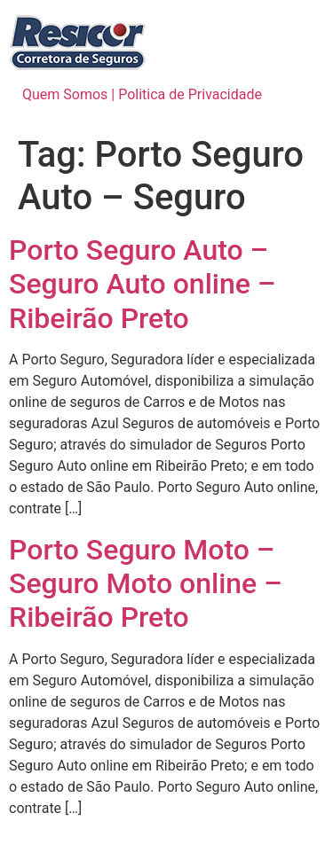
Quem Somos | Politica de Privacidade (142, 94)
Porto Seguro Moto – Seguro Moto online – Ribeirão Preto (145, 584)
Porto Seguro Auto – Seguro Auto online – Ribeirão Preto (142, 284)
